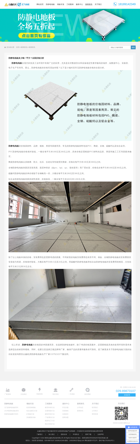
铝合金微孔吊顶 (31, 411)
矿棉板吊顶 (30, 414)
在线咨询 (127, 395)
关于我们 (98, 4)
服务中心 (79, 4)
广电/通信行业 (50, 417)
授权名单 (64, 434)
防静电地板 (50, 4)
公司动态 (80, 407)
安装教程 (65, 411)
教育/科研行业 (50, 407)
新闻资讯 (88, 4)
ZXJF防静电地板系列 (11, 411)
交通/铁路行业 (50, 411)
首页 (17, 47)
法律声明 (100, 434)
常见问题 (65, 407)
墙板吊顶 (60, 4)
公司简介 (95, 411)
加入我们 (52, 434)
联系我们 (95, 407)
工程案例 (70, 4)
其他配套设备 (31, 417)
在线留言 (65, 414)
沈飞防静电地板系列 (11, 407)
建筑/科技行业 (50, 414)
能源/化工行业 (50, 420)
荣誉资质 (95, 414)
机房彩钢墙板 (31, 407)
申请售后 (76, 434)
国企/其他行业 (50, 424)
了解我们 (39, 434)
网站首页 (40, 4)
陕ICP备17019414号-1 (106, 440)
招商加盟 (65, 417)
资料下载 (88, 434)
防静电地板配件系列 (11, 414)
